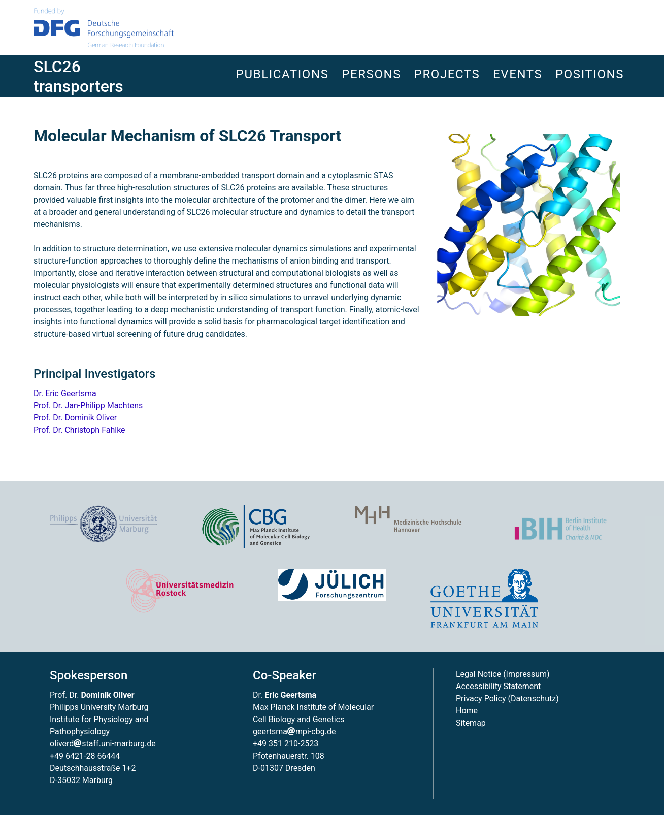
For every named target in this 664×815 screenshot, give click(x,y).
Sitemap (471, 723)
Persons (371, 74)
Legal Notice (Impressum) (503, 674)
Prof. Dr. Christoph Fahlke (79, 430)
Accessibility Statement (498, 686)
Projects (447, 74)
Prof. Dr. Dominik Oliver (75, 417)
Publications (282, 74)
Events (517, 74)
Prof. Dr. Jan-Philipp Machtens (88, 405)
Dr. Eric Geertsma (65, 393)
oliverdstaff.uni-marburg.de (103, 743)
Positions (589, 74)
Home (467, 710)
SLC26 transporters (78, 76)
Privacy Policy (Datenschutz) (507, 698)
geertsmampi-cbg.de (294, 731)
